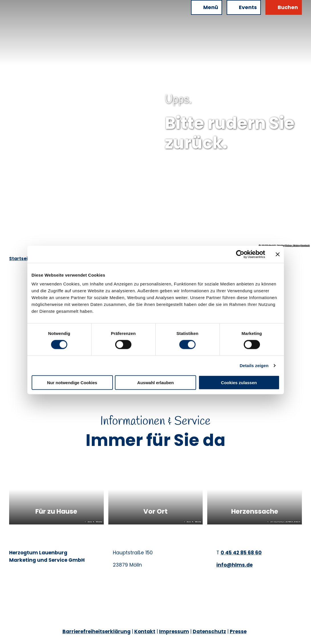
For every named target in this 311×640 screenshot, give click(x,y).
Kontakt (144, 631)
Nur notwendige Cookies (72, 382)
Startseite (20, 259)
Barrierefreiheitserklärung (96, 631)
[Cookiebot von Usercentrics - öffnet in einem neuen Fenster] (240, 254)
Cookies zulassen (239, 382)
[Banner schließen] (278, 254)
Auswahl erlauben (155, 382)
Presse (238, 631)
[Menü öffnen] (206, 7)
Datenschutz (209, 631)
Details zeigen (254, 365)
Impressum (174, 631)
